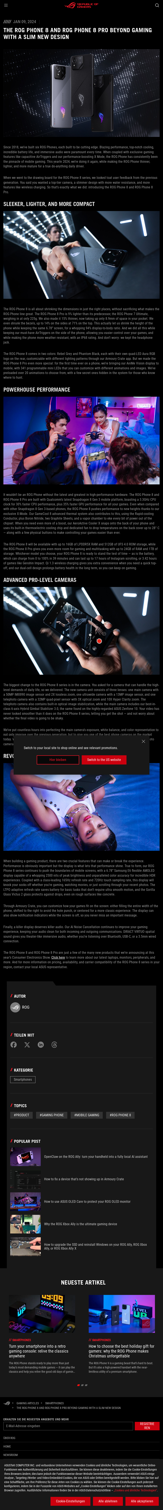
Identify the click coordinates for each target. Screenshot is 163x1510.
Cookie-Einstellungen (70, 1501)
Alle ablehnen (107, 1501)
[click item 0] (78, 1385)
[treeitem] (42, 1334)
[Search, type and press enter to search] (157, 5)
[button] (5, 5)
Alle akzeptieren (142, 1501)
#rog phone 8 (120, 1115)
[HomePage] (6, 1403)
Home (7, 1446)
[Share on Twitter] (27, 1044)
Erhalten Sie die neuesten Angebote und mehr (36, 1419)
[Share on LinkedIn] (40, 1044)
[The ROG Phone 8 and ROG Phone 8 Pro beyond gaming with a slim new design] (69, 1408)
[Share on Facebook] (13, 1044)
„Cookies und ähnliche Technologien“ (135, 1490)
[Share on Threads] (54, 1044)
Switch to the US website (104, 760)
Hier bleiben (57, 760)
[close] (143, 741)
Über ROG (9, 1438)
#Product (21, 1115)
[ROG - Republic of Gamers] (81, 5)
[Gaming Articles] (28, 1403)
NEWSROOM (10, 1455)
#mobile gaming (86, 1115)
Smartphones (23, 1080)
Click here (58, 957)
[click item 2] (86, 1385)
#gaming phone (52, 1115)
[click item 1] (82, 1385)
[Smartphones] (54, 1403)
